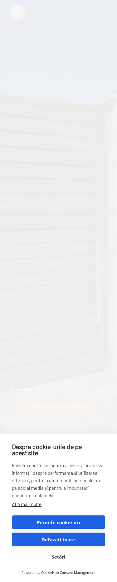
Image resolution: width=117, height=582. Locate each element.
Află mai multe (26, 504)
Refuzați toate (58, 539)
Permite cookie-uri (58, 522)
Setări (59, 557)
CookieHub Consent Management (68, 572)
